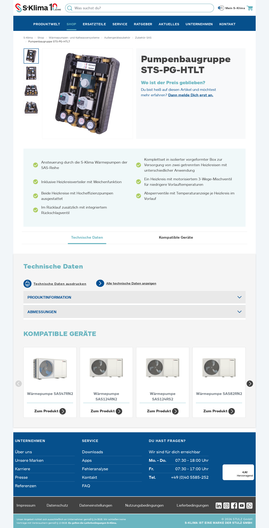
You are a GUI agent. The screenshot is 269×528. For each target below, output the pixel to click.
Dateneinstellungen (95, 505)
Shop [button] (71, 24)
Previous (17, 382)
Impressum (26, 505)
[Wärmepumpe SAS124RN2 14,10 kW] (106, 376)
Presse (21, 477)
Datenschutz (57, 505)
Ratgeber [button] (143, 24)
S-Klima (28, 37)
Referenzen (25, 485)
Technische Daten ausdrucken (60, 284)
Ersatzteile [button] (94, 24)
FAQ (86, 485)
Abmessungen (42, 312)
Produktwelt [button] (46, 24)
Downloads (92, 451)
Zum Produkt (50, 411)
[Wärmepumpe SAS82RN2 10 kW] (219, 376)
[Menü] (251, 466)
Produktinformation (49, 297)
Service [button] (119, 24)
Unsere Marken (29, 460)
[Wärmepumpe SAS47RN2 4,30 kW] (50, 376)
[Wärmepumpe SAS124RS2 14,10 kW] (162, 376)
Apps (87, 460)
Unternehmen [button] (199, 24)
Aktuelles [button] (169, 24)
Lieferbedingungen (193, 505)
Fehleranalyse (95, 468)
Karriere (22, 468)
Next (249, 382)
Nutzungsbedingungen (144, 505)
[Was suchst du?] (139, 8)
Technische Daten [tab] (87, 237)
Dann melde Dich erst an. (190, 95)
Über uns (23, 451)
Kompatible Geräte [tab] (176, 237)
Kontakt (227, 24)
